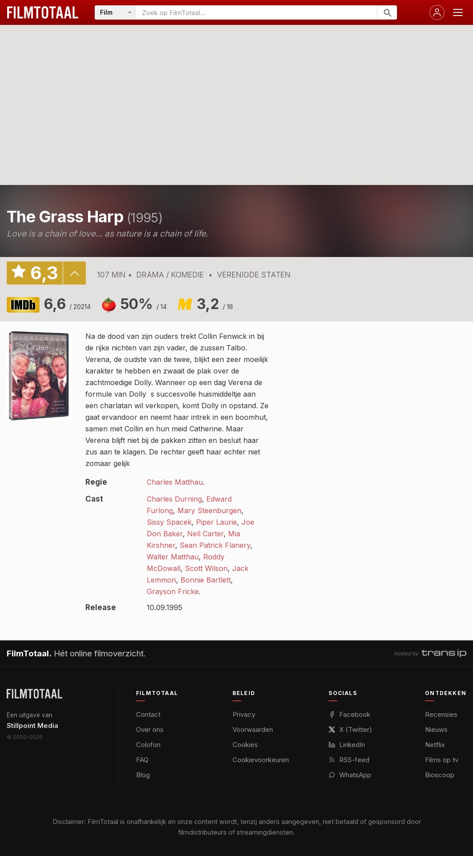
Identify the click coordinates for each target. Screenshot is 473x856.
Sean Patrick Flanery (215, 545)
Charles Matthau (175, 482)
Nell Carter (205, 533)
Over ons (150, 729)
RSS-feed (349, 760)
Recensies (441, 714)
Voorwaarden (252, 729)
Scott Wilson (206, 568)
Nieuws (436, 729)
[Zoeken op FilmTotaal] (256, 12)
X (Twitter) (350, 729)
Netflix (435, 744)
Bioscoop (439, 775)
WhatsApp (350, 775)
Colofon (148, 744)
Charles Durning (174, 498)
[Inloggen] (437, 12)
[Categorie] (115, 12)
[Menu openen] (458, 12)
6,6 (67, 304)
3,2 (214, 304)
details (74, 273)
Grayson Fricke (173, 591)
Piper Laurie (216, 522)
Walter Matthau (173, 556)
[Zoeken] (387, 12)
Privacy (243, 714)
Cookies (245, 744)
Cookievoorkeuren (260, 760)
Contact (148, 714)
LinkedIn (347, 744)
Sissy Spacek (169, 522)
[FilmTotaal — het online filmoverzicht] (34, 694)
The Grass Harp (65, 216)
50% (143, 304)
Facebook (349, 714)
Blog (143, 775)
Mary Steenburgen (209, 510)
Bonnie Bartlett (205, 579)
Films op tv (441, 760)
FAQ (142, 760)
